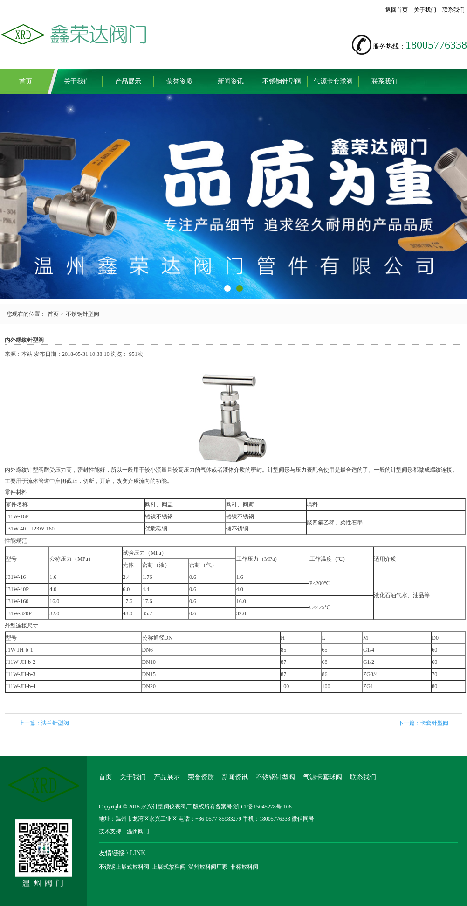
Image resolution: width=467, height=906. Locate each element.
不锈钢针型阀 (282, 81)
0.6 (192, 589)
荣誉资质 (179, 81)
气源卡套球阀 (333, 81)
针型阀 (35, 470)
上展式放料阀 (168, 867)
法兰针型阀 (55, 723)
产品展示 (128, 81)
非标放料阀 (244, 867)
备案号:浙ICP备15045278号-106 (253, 806)
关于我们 (425, 10)
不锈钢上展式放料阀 (124, 867)
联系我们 (453, 10)
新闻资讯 (231, 81)
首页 (25, 81)
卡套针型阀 (434, 723)
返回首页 (396, 10)
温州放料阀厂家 (207, 867)
